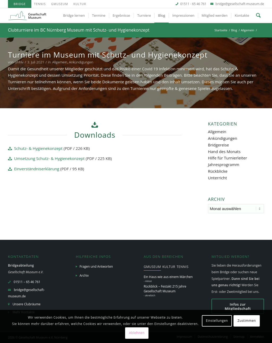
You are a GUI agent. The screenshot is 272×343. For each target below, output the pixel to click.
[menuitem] (19, 4)
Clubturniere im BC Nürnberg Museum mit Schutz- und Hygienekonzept (79, 30)
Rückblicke (218, 171)
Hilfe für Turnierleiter (227, 157)
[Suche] (258, 15)
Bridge (20, 4)
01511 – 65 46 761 (27, 282)
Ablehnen (136, 333)
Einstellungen (217, 320)
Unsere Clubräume (26, 304)
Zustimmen (246, 320)
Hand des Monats (224, 151)
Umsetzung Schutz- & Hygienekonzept (49, 158)
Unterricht (217, 177)
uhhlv (19, 62)
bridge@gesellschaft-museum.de (239, 4)
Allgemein (59, 62)
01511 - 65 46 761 (193, 4)
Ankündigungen (81, 62)
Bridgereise (218, 144)
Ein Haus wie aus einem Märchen (168, 277)
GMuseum (59, 4)
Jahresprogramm (223, 164)
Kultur (79, 4)
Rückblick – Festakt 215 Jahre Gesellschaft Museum (165, 288)
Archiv (84, 275)
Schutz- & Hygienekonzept (38, 148)
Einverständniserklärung (36, 168)
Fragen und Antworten (96, 266)
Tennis (40, 4)
